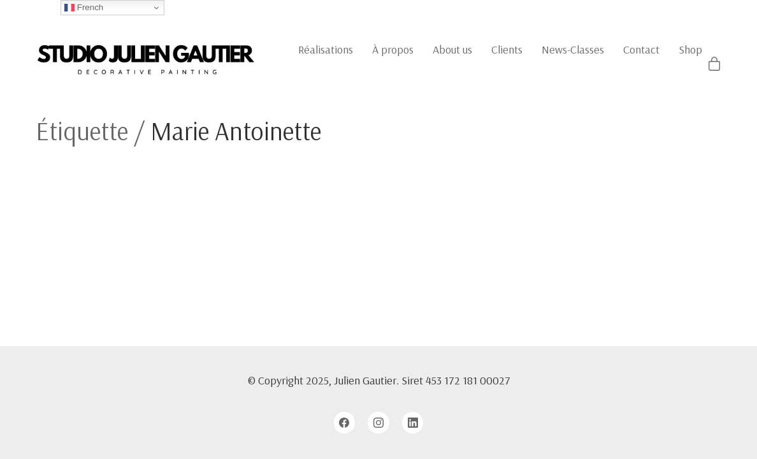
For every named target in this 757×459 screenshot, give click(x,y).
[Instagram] (378, 422)
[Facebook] (345, 422)
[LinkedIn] (413, 422)
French (83, 8)
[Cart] (714, 65)
